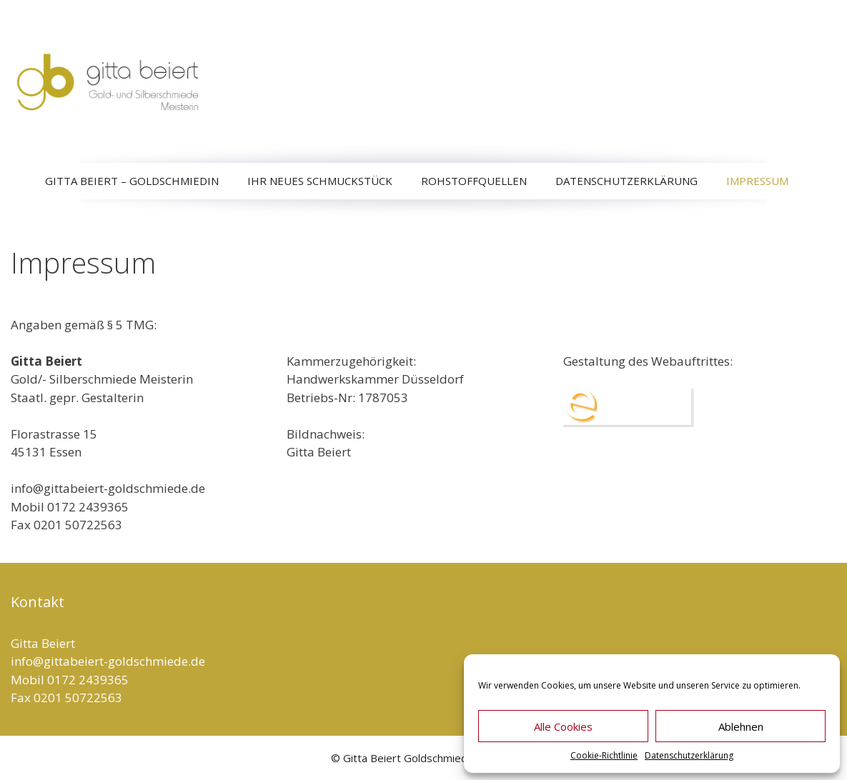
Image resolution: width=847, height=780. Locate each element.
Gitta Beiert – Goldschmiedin (132, 181)
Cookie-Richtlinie (604, 755)
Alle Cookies (563, 726)
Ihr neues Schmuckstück (319, 181)
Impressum (757, 181)
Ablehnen (740, 726)
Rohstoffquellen (474, 181)
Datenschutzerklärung (689, 755)
